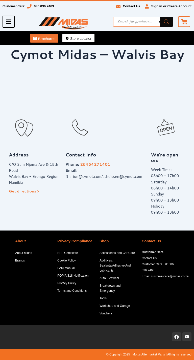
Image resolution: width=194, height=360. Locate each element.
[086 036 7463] (29, 6)
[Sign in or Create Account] (147, 6)
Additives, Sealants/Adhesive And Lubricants (115, 265)
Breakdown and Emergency (110, 288)
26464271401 (95, 164)
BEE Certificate (67, 253)
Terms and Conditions (72, 290)
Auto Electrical (109, 278)
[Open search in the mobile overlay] (143, 22)
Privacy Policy (66, 283)
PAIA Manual (66, 268)
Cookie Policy (66, 260)
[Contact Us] (118, 6)
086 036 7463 (44, 6)
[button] (44, 38)
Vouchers (106, 313)
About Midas (23, 253)
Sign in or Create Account (171, 6)
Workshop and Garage (115, 306)
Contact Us (131, 6)
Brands (20, 260)
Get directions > (24, 191)
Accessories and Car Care (117, 253)
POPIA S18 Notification (72, 275)
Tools (103, 298)
